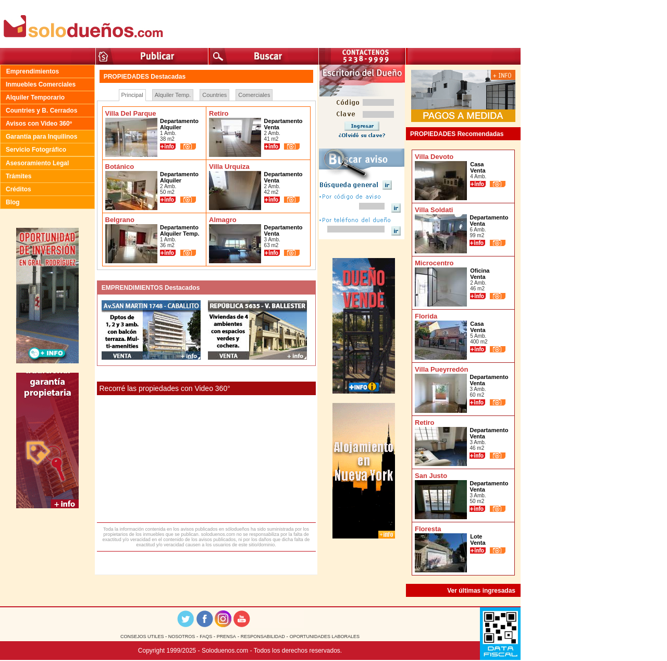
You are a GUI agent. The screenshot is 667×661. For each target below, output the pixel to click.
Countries (214, 95)
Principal (132, 95)
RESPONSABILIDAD (263, 636)
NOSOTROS (181, 636)
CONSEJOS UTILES (142, 636)
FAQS (207, 636)
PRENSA (226, 636)
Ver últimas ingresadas (481, 590)
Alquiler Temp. (173, 95)
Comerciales (254, 95)
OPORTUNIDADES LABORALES (325, 636)
